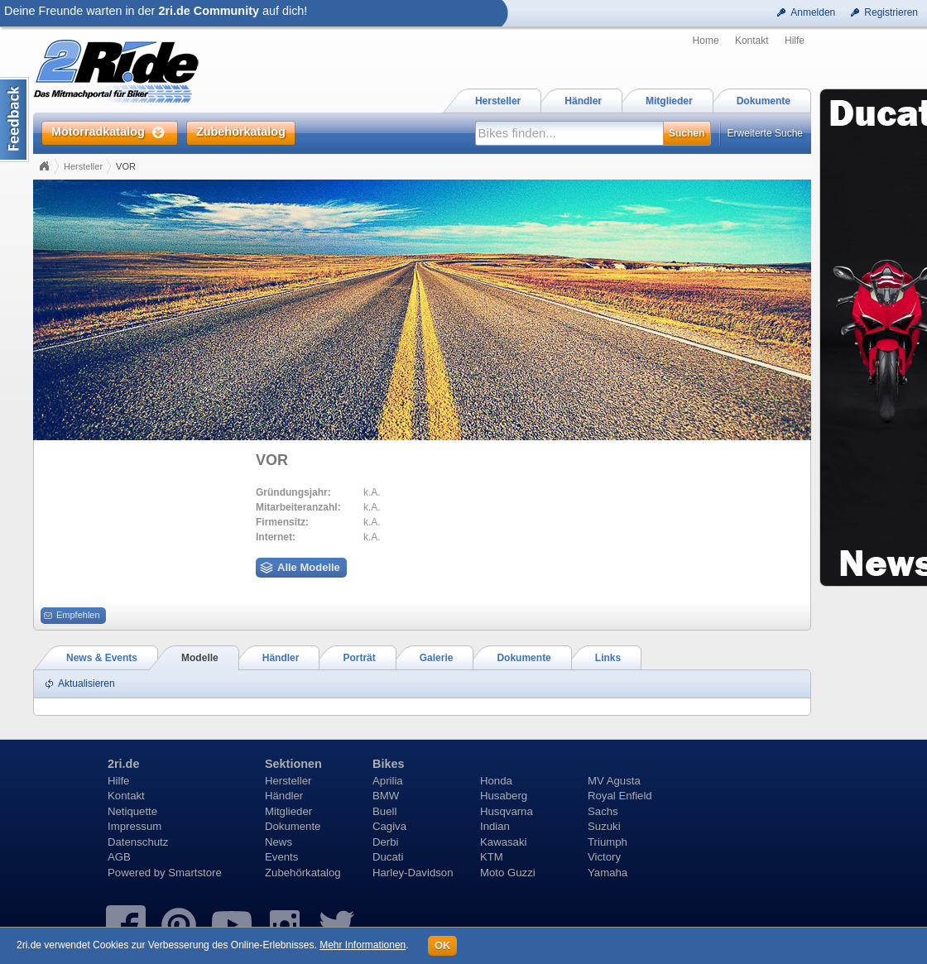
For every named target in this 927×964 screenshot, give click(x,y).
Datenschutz (138, 842)
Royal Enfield (620, 795)
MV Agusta (614, 781)
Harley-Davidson (412, 872)
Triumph (607, 842)
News (278, 842)
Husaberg (503, 795)
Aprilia (387, 781)
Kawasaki (503, 842)
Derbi (385, 842)
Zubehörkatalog (303, 872)
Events (281, 857)
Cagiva (389, 826)
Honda (496, 781)
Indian (495, 826)
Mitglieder (288, 811)
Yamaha (607, 872)
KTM (491, 857)
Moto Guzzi (508, 872)
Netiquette (132, 811)
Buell (384, 811)
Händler (284, 795)
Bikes (388, 763)
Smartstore (195, 872)
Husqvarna (506, 811)
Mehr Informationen (362, 945)
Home (706, 40)
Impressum (134, 826)
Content (14, 119)
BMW (385, 795)
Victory (604, 857)
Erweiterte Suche (765, 133)
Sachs (603, 811)
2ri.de (123, 763)
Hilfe (795, 40)
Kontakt (752, 40)
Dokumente (292, 826)
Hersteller (83, 166)
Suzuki (604, 826)
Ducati (387, 857)
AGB (119, 857)
